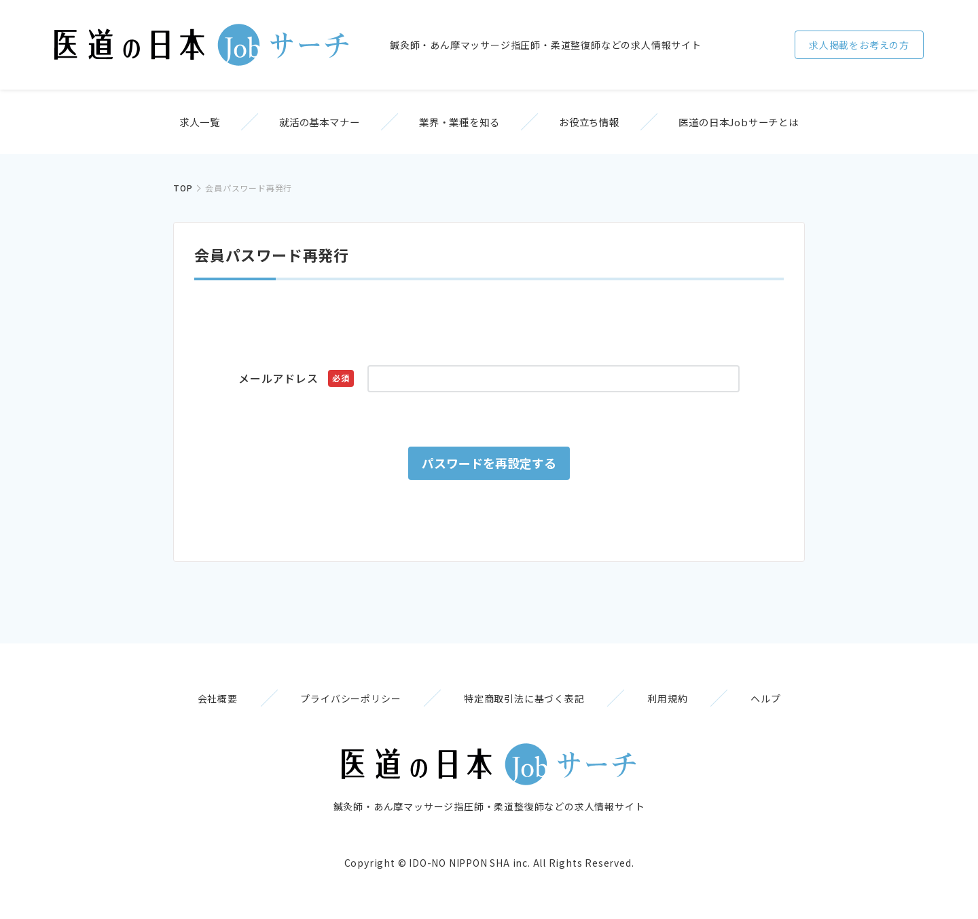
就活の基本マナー (308, 123)
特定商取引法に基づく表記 (524, 704)
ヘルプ (782, 704)
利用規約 (676, 704)
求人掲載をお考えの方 (859, 45)
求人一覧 (176, 123)
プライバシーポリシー (342, 704)
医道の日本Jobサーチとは (762, 123)
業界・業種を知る (459, 123)
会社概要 (201, 704)
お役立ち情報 (601, 123)
